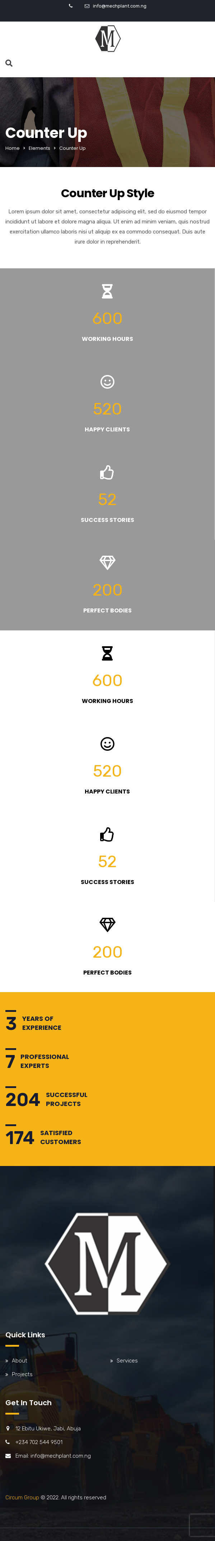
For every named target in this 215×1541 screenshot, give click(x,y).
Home (12, 148)
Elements (39, 148)
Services (127, 1360)
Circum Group (22, 1497)
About (19, 1360)
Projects (22, 1374)
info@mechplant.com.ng (119, 6)
